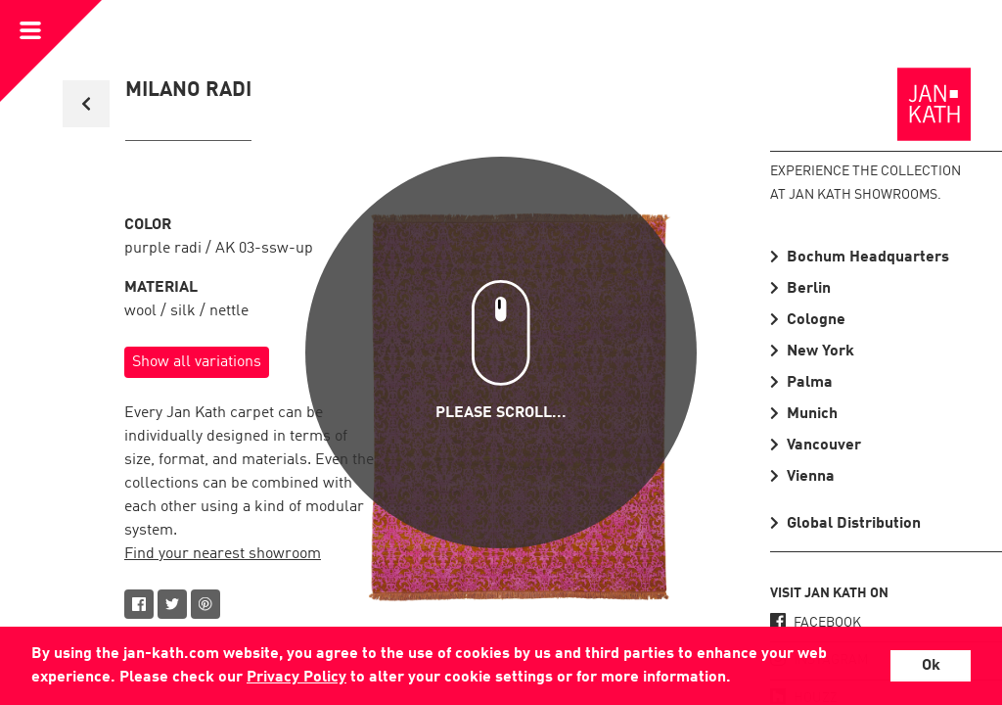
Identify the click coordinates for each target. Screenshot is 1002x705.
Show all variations (196, 362)
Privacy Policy (296, 677)
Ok (931, 666)
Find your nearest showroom (222, 554)
